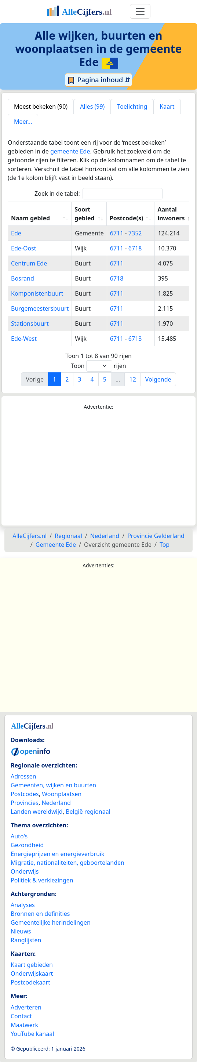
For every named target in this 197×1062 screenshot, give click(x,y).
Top (164, 545)
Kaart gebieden (32, 965)
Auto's (19, 836)
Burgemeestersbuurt (40, 308)
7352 (135, 233)
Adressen (23, 776)
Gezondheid (27, 845)
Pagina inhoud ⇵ (98, 80)
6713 (135, 339)
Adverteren (26, 1007)
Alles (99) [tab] (92, 106)
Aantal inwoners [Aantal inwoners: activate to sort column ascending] (171, 213)
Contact (21, 1016)
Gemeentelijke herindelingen (51, 922)
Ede (16, 233)
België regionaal (88, 812)
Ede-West (24, 339)
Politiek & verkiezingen (42, 880)
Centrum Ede (29, 263)
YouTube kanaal (32, 1034)
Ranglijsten (26, 940)
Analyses (23, 905)
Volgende (158, 379)
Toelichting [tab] (132, 106)
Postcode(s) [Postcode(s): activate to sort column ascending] (126, 218)
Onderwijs (25, 871)
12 (132, 379)
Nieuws (21, 931)
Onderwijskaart (32, 973)
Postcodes (25, 794)
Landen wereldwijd (37, 812)
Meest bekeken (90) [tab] (41, 106)
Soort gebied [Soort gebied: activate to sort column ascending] (84, 213)
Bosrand (22, 278)
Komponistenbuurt (37, 293)
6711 (117, 233)
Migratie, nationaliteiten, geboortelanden (67, 863)
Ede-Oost (23, 248)
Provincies (25, 803)
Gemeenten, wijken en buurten (53, 785)
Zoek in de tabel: (98, 193)
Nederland (56, 803)
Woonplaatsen (61, 794)
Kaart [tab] (167, 106)
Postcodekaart (30, 982)
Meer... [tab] (23, 122)
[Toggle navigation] (140, 11)
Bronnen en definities (40, 914)
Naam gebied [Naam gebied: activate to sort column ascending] (30, 218)
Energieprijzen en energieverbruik (57, 854)
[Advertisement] (98, 468)
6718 (135, 248)
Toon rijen (98, 366)
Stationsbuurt (30, 323)
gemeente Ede (70, 151)
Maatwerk (24, 1025)
